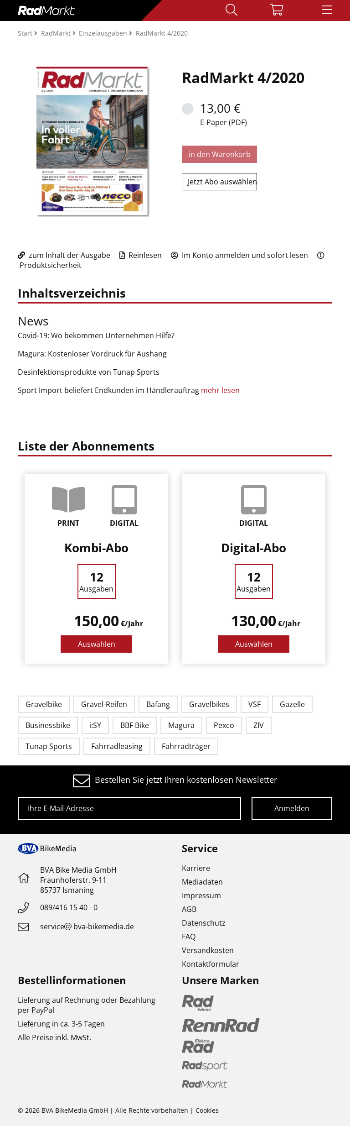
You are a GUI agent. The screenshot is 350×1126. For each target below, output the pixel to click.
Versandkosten (208, 950)
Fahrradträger (186, 746)
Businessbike (48, 725)
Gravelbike (44, 704)
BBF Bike (134, 725)
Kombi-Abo (96, 547)
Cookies (207, 1110)
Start (26, 33)
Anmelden (291, 808)
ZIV (258, 725)
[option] (96, 569)
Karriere (196, 868)
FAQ (189, 937)
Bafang (158, 704)
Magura (181, 725)
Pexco (224, 725)
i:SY (95, 725)
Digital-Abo (253, 547)
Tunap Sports (49, 746)
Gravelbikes (209, 704)
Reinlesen (140, 255)
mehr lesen (221, 390)
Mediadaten (202, 882)
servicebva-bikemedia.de (87, 927)
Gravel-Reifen (104, 704)
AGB (189, 909)
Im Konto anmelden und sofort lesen (239, 255)
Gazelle (292, 704)
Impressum (201, 895)
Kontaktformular (210, 964)
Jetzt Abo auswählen (222, 182)
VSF (254, 704)
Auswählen (96, 644)
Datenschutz (204, 923)
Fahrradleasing (117, 746)
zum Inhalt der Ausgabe (64, 255)
